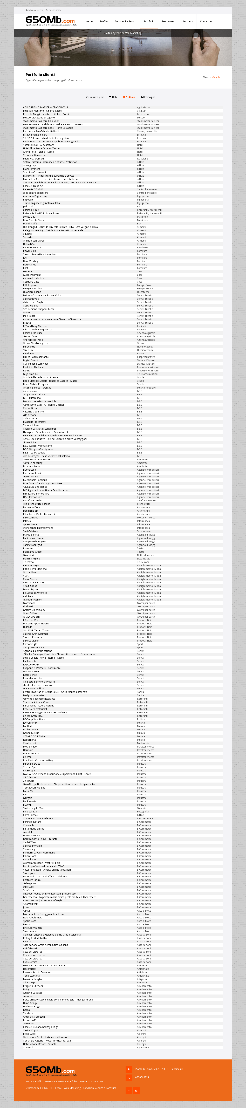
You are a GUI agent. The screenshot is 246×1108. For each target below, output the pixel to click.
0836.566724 (55, 10)
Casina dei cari (31, 209)
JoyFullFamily (30, 722)
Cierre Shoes (30, 579)
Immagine (148, 97)
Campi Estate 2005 (33, 647)
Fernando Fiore (31, 507)
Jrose (26, 907)
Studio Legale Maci (33, 808)
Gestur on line (30, 476)
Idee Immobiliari (32, 473)
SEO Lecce (56, 1088)
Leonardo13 (30, 1020)
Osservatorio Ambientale (37, 459)
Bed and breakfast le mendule (39, 401)
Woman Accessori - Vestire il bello (41, 862)
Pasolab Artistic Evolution (37, 972)
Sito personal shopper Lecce (38, 309)
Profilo (104, 21)
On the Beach (30, 572)
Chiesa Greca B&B (33, 715)
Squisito (27, 233)
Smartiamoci (30, 931)
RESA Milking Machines (36, 326)
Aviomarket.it (30, 903)
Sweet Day (29, 216)
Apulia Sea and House (35, 486)
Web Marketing (72, 1088)
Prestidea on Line (32, 678)
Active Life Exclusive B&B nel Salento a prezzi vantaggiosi (55, 438)
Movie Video (30, 746)
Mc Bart (27, 726)
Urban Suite (29, 442)
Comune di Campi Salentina (38, 818)
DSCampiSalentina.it (34, 719)
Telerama (28, 562)
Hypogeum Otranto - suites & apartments (46, 432)
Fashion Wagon (31, 565)
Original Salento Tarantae (37, 387)
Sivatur (27, 312)
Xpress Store (30, 524)
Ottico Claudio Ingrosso (36, 343)
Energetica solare (32, 288)
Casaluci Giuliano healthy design (40, 1027)
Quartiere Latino (32, 291)
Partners (187, 21)
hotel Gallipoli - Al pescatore (38, 144)
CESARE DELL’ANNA (34, 736)
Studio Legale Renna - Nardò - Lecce (43, 657)
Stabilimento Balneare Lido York (41, 121)
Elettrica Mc (29, 264)
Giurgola (27, 797)
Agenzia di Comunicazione (37, 650)
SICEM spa (29, 770)
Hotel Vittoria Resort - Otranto (40, 1044)
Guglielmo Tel (30, 374)
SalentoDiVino (31, 640)
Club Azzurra (30, 418)
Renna (26, 370)
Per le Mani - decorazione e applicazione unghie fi (50, 141)
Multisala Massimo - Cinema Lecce (42, 110)
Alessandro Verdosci (34, 278)
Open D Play (30, 613)
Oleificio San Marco (34, 240)
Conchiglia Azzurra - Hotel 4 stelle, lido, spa (47, 1040)
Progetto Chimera (33, 985)
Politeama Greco (32, 551)
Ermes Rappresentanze (36, 356)
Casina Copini (30, 1030)
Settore (129, 97)
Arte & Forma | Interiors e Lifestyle (42, 900)
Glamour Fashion (32, 599)
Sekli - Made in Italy (33, 582)
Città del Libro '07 (32, 958)
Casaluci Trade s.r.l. (33, 186)
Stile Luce (28, 350)
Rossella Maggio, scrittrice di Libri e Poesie (46, 114)
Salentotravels (31, 298)
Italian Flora (29, 856)
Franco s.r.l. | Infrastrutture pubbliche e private (48, 175)
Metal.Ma (28, 791)
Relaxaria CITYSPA (33, 189)
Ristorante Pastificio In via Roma (41, 213)
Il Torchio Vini (30, 620)
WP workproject (32, 671)
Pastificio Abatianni (33, 367)
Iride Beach (29, 315)
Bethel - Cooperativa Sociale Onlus (42, 295)
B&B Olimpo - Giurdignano (38, 449)
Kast (25, 268)
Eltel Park (28, 606)
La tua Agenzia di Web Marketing (123, 33)
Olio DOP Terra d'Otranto (37, 630)
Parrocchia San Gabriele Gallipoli (41, 131)
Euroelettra (29, 346)
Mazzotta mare (31, 835)
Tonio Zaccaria (31, 975)
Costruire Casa (31, 281)
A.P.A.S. (27, 910)
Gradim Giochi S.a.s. (34, 609)
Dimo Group (30, 1003)
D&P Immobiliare (32, 497)
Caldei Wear (29, 842)
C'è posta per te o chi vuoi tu (39, 681)
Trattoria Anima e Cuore (36, 702)
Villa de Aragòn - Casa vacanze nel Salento (46, 456)
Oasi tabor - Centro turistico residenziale (45, 1037)
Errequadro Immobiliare (36, 493)
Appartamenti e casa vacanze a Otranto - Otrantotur (52, 319)
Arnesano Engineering (35, 196)
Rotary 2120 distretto (35, 938)
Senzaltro (28, 237)
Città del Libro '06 (32, 951)
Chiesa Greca (30, 408)
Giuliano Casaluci (32, 992)
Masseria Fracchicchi (34, 421)
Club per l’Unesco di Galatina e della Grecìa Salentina (52, 934)
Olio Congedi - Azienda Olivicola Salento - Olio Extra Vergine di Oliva (60, 227)
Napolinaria (29, 739)
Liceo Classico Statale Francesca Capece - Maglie (50, 380)
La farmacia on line (33, 828)
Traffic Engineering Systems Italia (41, 203)
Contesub (28, 825)
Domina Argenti (31, 558)
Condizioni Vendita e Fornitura (99, 1088)
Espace (27, 322)
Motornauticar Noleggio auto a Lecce (44, 914)
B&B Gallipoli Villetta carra (37, 445)
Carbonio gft (30, 644)
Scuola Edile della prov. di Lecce (40, 377)
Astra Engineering (32, 462)
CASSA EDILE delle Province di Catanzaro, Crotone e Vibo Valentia (59, 182)
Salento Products (32, 637)
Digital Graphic (31, 360)
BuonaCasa (29, 469)
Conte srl (28, 1047)
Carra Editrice (30, 815)
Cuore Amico (30, 962)
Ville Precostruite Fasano (36, 503)
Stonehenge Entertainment (38, 527)
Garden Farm (30, 336)
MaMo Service (31, 534)
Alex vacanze (30, 391)
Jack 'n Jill (28, 206)
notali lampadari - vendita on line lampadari (47, 869)
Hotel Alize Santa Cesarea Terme (41, 148)
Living (26, 989)
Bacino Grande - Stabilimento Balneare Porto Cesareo (53, 124)
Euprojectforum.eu (33, 158)
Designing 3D (30, 510)
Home (89, 21)
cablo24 (27, 832)
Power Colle (29, 250)
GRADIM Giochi (31, 616)
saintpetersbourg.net (34, 541)
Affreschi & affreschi (34, 1016)
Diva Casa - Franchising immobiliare (43, 483)
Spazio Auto (29, 921)
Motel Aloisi (29, 1033)
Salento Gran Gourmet (35, 633)
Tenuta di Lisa (31, 425)
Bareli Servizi (30, 674)
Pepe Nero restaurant (35, 709)
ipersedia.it (29, 1023)
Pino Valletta (30, 811)
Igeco (26, 794)
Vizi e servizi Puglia (33, 302)
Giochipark (29, 603)
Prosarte (28, 548)
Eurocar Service (31, 763)
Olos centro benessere (35, 192)
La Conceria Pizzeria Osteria (38, 705)
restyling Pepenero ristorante (39, 698)
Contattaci (206, 21)
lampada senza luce (34, 394)
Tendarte (28, 1013)
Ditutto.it (28, 750)
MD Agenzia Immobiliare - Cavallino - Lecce (47, 490)
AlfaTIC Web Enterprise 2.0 (37, 329)
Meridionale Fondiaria (35, 480)
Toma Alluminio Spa (34, 787)
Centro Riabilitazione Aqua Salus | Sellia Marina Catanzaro (55, 691)
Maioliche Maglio (32, 979)
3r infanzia (29, 890)
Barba (26, 1009)
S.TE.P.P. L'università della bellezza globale (46, 138)
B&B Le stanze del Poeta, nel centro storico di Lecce (52, 435)
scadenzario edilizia (33, 688)
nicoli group (29, 165)
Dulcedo (27, 627)
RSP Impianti (30, 285)
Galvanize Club (31, 733)
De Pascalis (29, 801)
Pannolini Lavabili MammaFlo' (39, 852)
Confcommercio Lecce (35, 955)
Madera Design (31, 1006)
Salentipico (29, 873)
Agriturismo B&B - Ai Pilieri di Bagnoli (43, 404)
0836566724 (142, 1077)
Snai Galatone (30, 531)
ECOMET (28, 804)
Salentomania (30, 517)
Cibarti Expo (29, 982)
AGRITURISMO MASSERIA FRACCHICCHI (45, 107)
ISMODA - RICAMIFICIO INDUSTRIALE (44, 965)
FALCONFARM (31, 664)
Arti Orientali (30, 948)
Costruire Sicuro (32, 880)
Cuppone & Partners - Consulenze (42, 668)
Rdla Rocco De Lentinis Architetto (41, 514)
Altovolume (29, 859)
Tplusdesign (29, 849)
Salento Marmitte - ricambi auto (40, 254)
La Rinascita (29, 661)
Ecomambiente (31, 466)
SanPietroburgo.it (32, 544)
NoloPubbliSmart (32, 917)
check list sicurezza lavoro (37, 685)
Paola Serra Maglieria (35, 568)
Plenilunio (28, 353)
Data (113, 97)
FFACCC (27, 941)
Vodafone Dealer (32, 500)
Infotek (27, 521)
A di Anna (28, 596)
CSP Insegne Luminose (36, 363)
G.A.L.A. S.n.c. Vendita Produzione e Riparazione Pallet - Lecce (57, 774)
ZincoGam (29, 780)
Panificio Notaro (32, 821)
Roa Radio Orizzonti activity (38, 760)
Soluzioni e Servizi (125, 21)
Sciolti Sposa (30, 586)
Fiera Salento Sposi (33, 220)
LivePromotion (31, 753)
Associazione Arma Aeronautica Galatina (45, 944)
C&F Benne (29, 777)
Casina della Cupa (33, 333)
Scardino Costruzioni (34, 172)
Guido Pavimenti (32, 274)
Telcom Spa (29, 767)
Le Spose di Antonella (35, 592)
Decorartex (29, 968)
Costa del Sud (30, 305)
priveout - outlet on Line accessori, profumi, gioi (49, 893)
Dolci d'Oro (29, 244)
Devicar (27, 924)
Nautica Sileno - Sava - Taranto (40, 838)
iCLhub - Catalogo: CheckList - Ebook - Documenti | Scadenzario (59, 654)
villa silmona (30, 415)
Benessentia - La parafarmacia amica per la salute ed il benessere (59, 897)
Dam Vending (30, 261)
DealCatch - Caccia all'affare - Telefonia (45, 876)
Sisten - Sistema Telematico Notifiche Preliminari (50, 162)
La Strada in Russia (33, 538)
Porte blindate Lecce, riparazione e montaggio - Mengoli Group (58, 999)
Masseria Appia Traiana (36, 623)
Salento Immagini (32, 845)
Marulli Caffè (30, 223)
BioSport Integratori (34, 695)
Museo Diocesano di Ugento (39, 117)
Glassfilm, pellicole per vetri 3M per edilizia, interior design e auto (59, 784)
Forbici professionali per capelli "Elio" (43, 866)
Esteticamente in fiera (35, 134)
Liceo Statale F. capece (36, 384)
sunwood (28, 996)
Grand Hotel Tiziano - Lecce (38, 151)
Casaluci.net (29, 743)
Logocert (28, 199)
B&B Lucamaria (32, 397)
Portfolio (149, 21)
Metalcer (28, 271)
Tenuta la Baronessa (34, 155)
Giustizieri (28, 555)
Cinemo (27, 756)
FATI (25, 257)
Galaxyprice (29, 883)
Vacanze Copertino (33, 411)
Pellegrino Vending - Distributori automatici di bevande (53, 230)
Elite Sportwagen (32, 927)
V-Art (26, 575)
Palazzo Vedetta (32, 247)
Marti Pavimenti (31, 168)
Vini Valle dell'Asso (33, 339)
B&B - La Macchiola (34, 452)
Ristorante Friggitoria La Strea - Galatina (45, 712)
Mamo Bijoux (30, 589)
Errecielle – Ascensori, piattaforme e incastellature (50, 179)
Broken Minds (30, 729)
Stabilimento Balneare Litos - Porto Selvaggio (48, 127)
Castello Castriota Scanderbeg (39, 428)
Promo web (168, 21)
